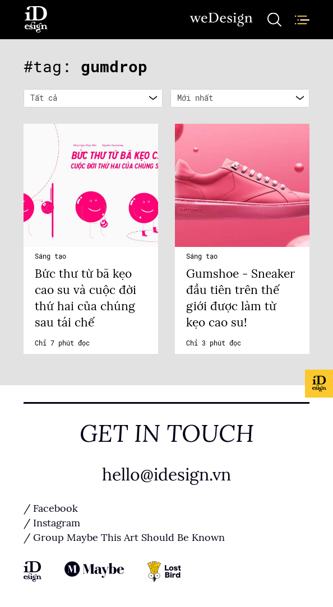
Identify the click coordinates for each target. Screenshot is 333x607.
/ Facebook (51, 508)
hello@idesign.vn (166, 475)
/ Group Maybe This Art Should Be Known (124, 537)
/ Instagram (52, 523)
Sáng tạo (50, 256)
